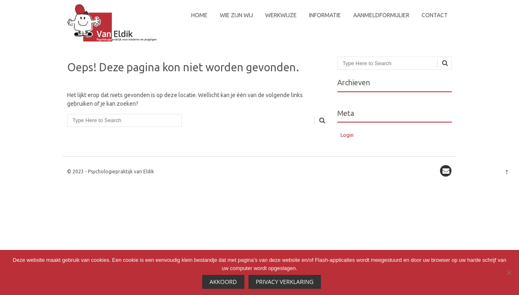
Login (347, 135)
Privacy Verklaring (285, 282)
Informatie (325, 15)
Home (199, 15)
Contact (435, 15)
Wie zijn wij (236, 15)
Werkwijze (281, 15)
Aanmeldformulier (381, 15)
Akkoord (223, 282)
